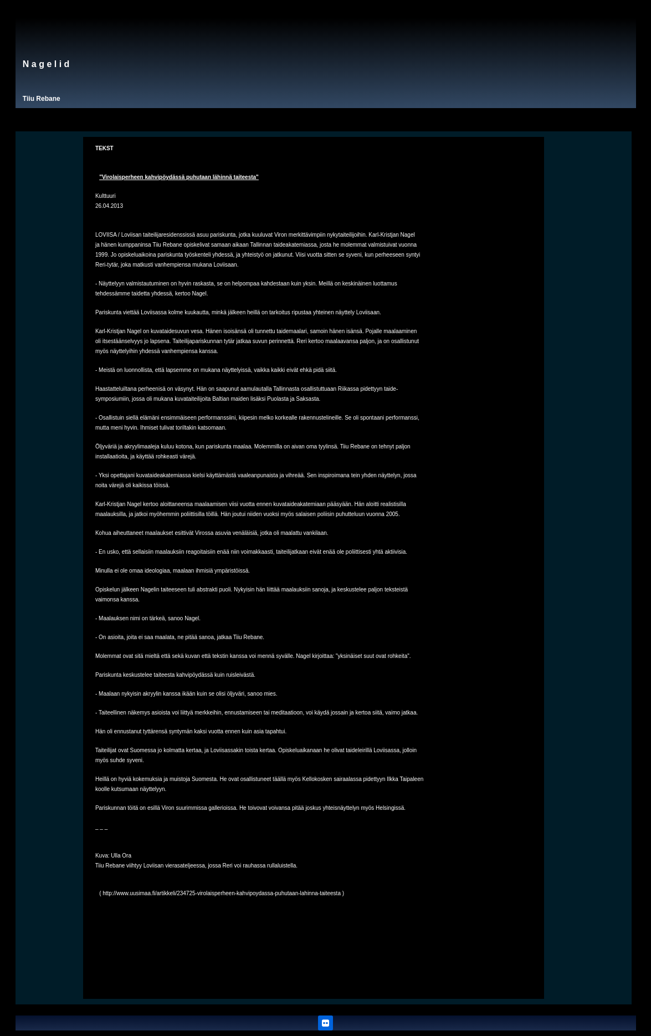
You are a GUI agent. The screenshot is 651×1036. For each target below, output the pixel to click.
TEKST (104, 148)
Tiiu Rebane (41, 99)
